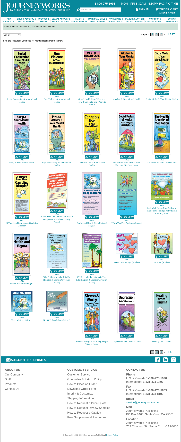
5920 (22, 281)
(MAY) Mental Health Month (42, 27)
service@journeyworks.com (143, 402)
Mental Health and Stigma (21, 283)
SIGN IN (143, 9)
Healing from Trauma (161, 341)
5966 (22, 220)
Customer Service (78, 374)
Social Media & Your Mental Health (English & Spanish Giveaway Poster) (57, 219)
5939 (92, 96)
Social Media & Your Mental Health (162, 99)
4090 (162, 259)
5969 (57, 96)
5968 (57, 213)
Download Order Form (81, 388)
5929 (162, 338)
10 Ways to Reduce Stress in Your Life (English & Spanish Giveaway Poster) (91, 280)
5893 (127, 338)
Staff (8, 379)
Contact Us (12, 388)
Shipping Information (80, 398)
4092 (57, 317)
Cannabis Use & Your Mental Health (92, 163)
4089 (127, 259)
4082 (92, 220)
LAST (171, 34)
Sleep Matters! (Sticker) (21, 320)
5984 (57, 274)
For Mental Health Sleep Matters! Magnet (92, 224)
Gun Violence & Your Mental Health (57, 100)
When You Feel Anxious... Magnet (126, 223)
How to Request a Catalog (84, 412)
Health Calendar (19, 27)
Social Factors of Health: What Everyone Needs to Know (127, 163)
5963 (162, 159)
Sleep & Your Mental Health (21, 162)
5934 (127, 96)
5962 (127, 159)
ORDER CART (168, 9)
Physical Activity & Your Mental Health (56, 163)
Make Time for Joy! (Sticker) (127, 262)
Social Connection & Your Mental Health (22, 100)
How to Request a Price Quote (86, 403)
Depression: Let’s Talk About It (127, 341)
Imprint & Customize (80, 393)
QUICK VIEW (22, 93)
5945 (22, 159)
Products (10, 384)
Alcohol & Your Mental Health (126, 99)
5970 (22, 96)
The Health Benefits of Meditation (161, 162)
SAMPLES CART (167, 13)
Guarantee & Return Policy (84, 379)
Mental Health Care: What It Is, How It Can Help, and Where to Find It (92, 102)
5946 (57, 159)
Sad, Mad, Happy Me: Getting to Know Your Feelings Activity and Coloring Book (162, 211)
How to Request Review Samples (88, 408)
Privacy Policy (112, 435)
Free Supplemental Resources (86, 417)
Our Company (14, 374)
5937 (162, 205)
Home (6, 27)
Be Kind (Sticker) (162, 262)
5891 (92, 338)
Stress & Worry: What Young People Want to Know (92, 342)
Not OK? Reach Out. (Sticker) (56, 320)
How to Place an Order (82, 384)
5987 (92, 274)
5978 (92, 159)
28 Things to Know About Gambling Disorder (22, 224)
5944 (162, 96)
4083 (127, 220)
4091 (22, 317)
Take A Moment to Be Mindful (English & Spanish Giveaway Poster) (57, 280)
